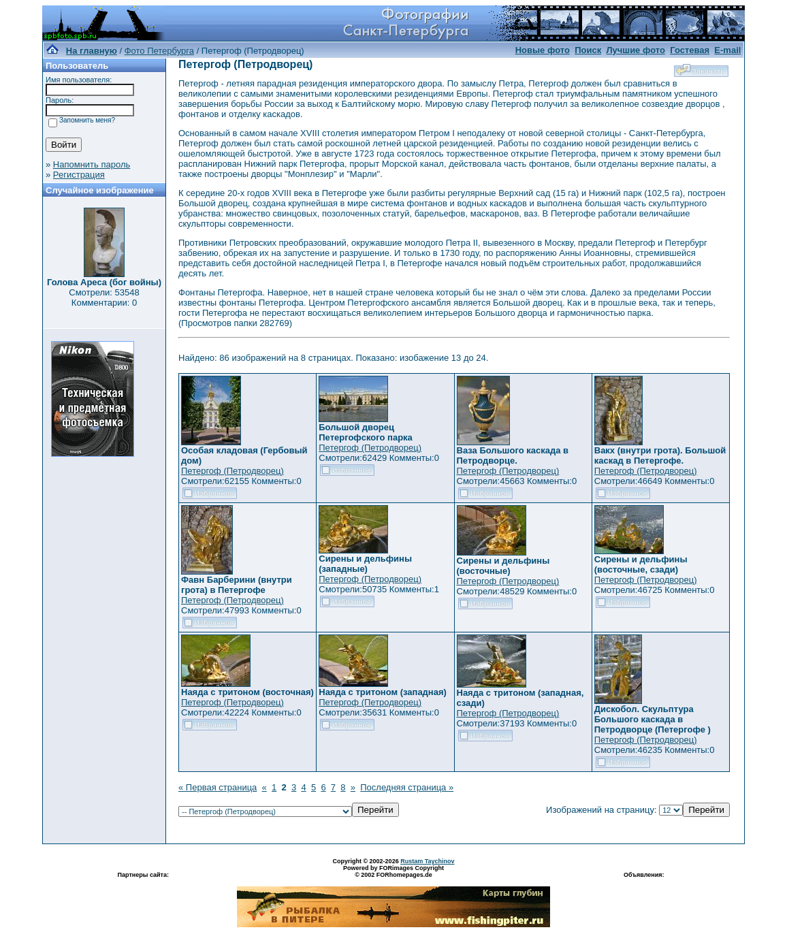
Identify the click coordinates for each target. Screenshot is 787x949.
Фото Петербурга (159, 51)
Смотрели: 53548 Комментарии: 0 (104, 297)
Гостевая (689, 50)
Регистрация (79, 175)
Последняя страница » (406, 787)
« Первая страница (217, 787)
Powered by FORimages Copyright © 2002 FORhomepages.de (393, 871)
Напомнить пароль (91, 164)
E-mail (727, 50)
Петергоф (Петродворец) (232, 471)
